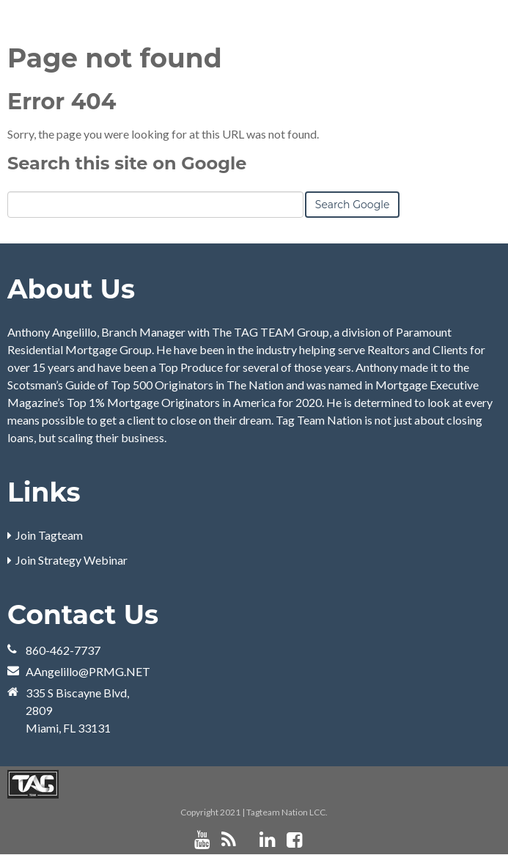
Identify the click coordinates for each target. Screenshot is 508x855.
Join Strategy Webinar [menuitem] (71, 560)
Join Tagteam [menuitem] (49, 535)
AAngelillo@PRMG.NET (88, 671)
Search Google (352, 204)
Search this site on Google (126, 163)
